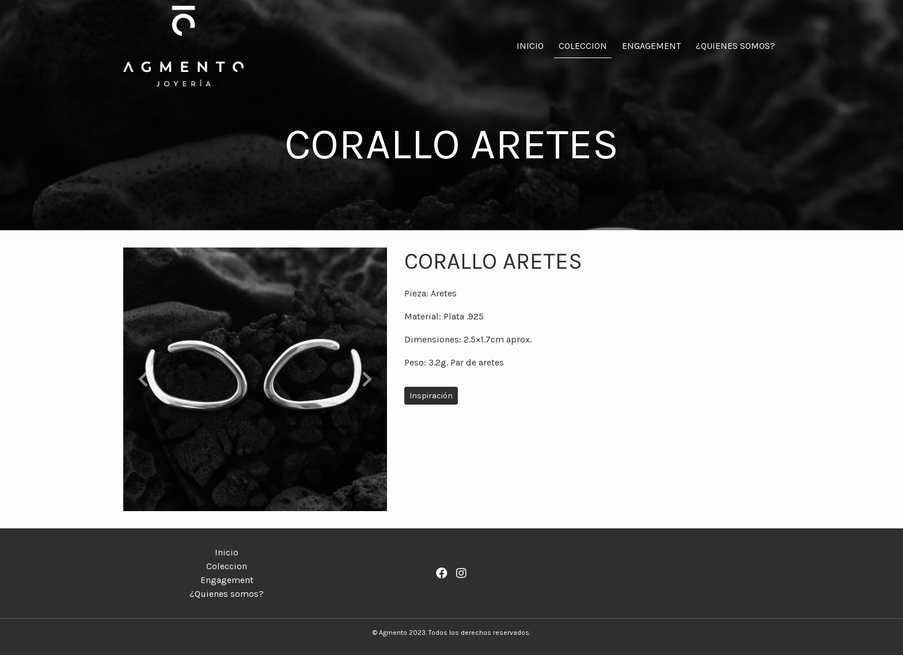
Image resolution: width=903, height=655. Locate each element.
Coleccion (583, 45)
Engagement (651, 45)
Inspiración (431, 396)
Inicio (530, 45)
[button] (143, 379)
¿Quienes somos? (735, 45)
